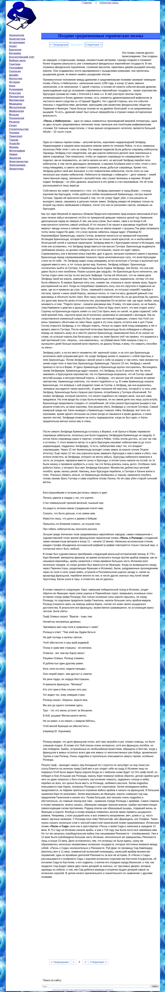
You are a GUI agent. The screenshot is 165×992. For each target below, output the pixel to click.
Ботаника (15, 53)
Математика (16, 100)
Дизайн (13, 75)
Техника (14, 132)
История (14, 82)
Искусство (15, 78)
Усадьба (14, 143)
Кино (12, 85)
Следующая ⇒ (93, 44)
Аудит (13, 46)
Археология (16, 35)
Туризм (13, 140)
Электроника (17, 165)
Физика (13, 147)
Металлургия (17, 107)
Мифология (16, 111)
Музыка (14, 114)
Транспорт (15, 136)
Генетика (14, 64)
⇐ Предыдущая (59, 44)
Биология (15, 49)
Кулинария (16, 89)
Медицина (15, 103)
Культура (15, 93)
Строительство (19, 129)
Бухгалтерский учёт (21, 57)
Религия (14, 122)
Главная (87, 2)
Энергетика (16, 168)
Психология (16, 118)
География (16, 67)
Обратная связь (109, 2)
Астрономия (17, 42)
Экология (15, 158)
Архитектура (17, 39)
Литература (16, 96)
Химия (13, 154)
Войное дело (17, 60)
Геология (15, 71)
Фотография (17, 150)
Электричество (18, 161)
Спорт (13, 125)
